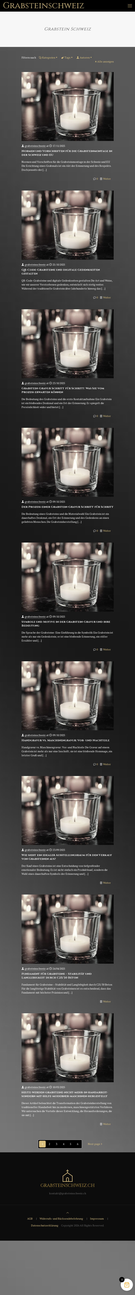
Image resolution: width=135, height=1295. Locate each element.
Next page (95, 1144)
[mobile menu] (130, 5)
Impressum (97, 1218)
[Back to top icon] (67, 1212)
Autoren (84, 57)
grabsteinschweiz (35, 146)
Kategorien (48, 57)
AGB (30, 1218)
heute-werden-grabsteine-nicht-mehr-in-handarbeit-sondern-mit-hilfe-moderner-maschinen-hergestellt (65, 1094)
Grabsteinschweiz (43, 5)
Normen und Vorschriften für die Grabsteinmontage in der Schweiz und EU (67, 153)
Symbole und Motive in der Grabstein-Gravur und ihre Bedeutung (66, 624)
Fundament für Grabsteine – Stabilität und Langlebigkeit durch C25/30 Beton (57, 976)
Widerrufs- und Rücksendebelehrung (61, 1218)
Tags (67, 57)
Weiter (107, 178)
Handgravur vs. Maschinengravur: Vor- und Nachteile (65, 740)
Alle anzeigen (104, 61)
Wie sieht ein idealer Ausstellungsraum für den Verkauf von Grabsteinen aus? (67, 857)
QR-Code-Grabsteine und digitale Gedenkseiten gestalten (61, 272)
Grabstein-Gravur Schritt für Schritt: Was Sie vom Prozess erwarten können (63, 390)
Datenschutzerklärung (44, 1225)
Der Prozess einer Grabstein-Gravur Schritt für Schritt (67, 507)
